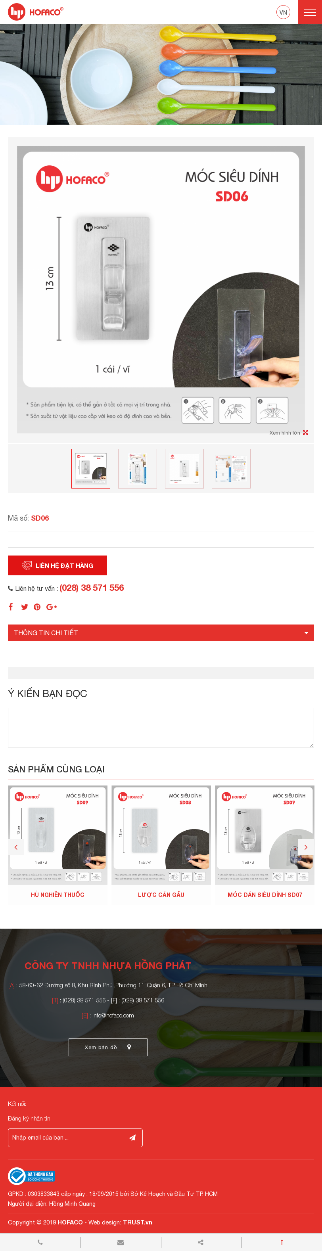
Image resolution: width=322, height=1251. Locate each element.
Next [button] (306, 847)
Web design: (104, 1222)
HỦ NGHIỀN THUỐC (57, 894)
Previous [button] (16, 847)
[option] (161, 74)
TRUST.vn (137, 1222)
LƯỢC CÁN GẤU (161, 894)
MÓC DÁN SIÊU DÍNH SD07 (265, 894)
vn (283, 12)
